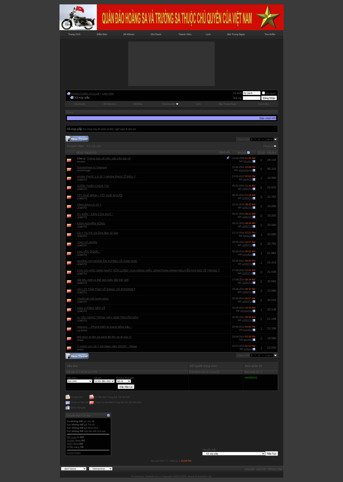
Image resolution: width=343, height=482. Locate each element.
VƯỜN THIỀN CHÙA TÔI (93, 186)
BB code (71, 437)
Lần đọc (271, 152)
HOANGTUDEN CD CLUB (85, 93)
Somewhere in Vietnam (92, 167)
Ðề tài (80, 152)
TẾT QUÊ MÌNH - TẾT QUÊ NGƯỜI (99, 195)
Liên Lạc (249, 469)
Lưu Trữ (261, 469)
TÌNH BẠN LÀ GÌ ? (89, 204)
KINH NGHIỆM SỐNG (91, 223)
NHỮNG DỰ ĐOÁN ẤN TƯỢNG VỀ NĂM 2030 (107, 261)
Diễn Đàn (102, 34)
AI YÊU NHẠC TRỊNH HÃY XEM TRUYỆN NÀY (107, 317)
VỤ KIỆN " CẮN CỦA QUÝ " (95, 214)
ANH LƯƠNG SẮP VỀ (91, 308)
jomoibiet (247, 254)
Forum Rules (74, 452)
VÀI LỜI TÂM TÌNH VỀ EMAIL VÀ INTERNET (106, 289)
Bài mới (242, 152)
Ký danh (237, 93)
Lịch (208, 34)
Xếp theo (72, 378)
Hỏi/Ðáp (138, 104)
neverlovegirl (84, 170)
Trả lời (261, 152)
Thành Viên (184, 34)
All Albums (109, 104)
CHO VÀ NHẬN (87, 242)
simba (80, 340)
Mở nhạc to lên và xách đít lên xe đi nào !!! (104, 337)
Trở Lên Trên (275, 469)
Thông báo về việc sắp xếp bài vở (109, 158)
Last (269, 139)
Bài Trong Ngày (236, 34)
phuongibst (246, 310)
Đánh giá (224, 152)
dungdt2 (247, 329)
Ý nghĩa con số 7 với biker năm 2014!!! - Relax (107, 346)
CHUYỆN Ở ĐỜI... (88, 251)
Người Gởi (91, 152)
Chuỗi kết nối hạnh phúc (93, 298)
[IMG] (70, 443)
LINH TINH (108, 93)
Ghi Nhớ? (269, 93)
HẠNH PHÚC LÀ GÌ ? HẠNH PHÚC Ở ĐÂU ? (106, 176)
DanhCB (247, 179)
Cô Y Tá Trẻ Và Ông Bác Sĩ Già (97, 233)
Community (170, 104)
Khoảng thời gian (125, 378)
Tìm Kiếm (269, 34)
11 (259, 139)
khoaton (81, 161)
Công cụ (268, 146)
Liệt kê (97, 378)
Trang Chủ (74, 34)
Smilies (71, 440)
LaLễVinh (82, 330)
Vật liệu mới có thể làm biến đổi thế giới (103, 280)
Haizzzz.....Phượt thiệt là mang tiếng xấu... (104, 326)
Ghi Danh (156, 34)
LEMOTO (82, 179)
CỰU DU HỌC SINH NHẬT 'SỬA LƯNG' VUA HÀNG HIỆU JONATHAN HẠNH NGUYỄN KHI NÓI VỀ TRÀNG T (148, 270)
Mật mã (237, 98)
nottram (248, 349)
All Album (128, 34)
